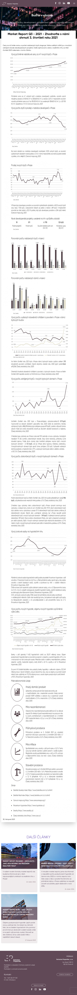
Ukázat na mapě (38, 985)
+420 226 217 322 (12, 978)
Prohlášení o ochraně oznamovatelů (15, 969)
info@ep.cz (12, 980)
